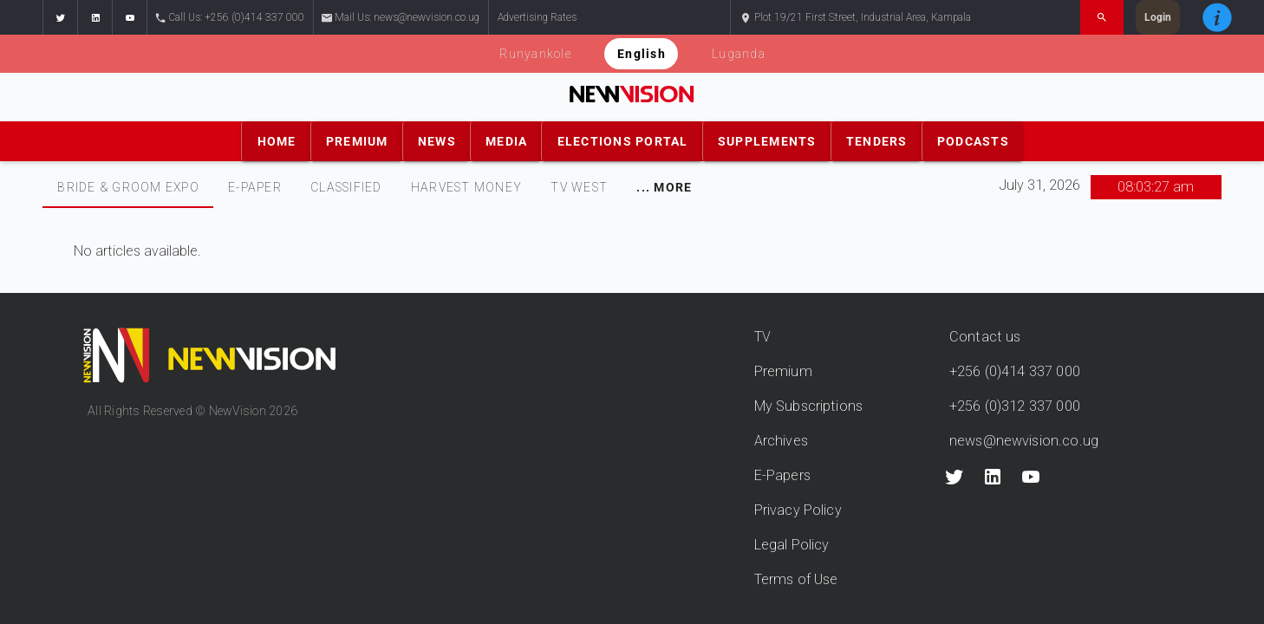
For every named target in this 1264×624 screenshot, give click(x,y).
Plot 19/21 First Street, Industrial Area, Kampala (855, 17)
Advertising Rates (537, 17)
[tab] (127, 187)
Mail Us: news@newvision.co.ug (401, 17)
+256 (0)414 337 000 (1014, 371)
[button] (59, 17)
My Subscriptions (808, 406)
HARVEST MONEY (466, 187)
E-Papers (782, 475)
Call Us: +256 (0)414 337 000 (230, 17)
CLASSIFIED (346, 187)
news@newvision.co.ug (1023, 440)
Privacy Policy (798, 510)
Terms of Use (796, 579)
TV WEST (579, 187)
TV (762, 336)
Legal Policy (792, 544)
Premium (783, 371)
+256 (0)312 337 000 (1014, 406)
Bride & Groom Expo (128, 187)
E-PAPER (255, 187)
